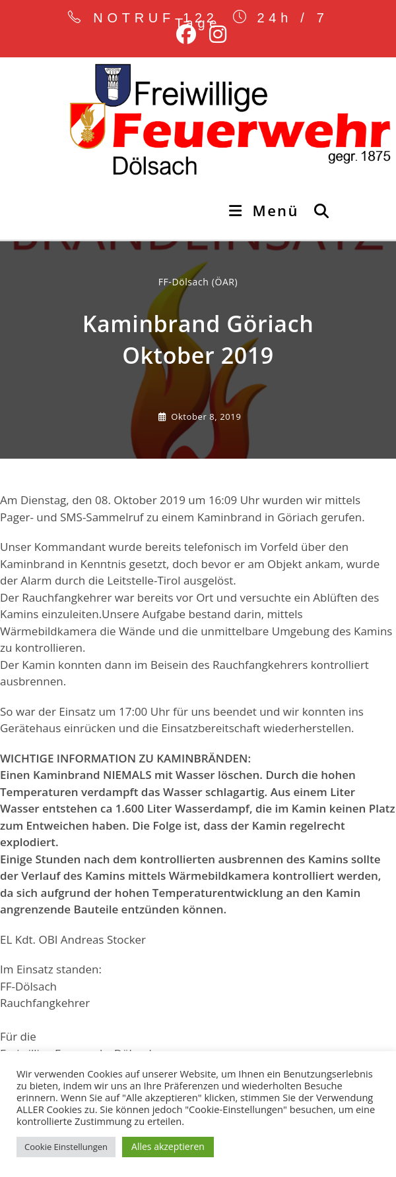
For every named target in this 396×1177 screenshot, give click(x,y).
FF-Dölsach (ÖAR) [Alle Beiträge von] (198, 281)
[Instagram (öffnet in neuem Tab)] (214, 34)
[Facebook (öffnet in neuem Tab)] (186, 34)
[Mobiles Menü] (266, 210)
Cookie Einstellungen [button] (66, 1147)
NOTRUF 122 (155, 18)
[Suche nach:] (317, 210)
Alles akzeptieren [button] (168, 1146)
